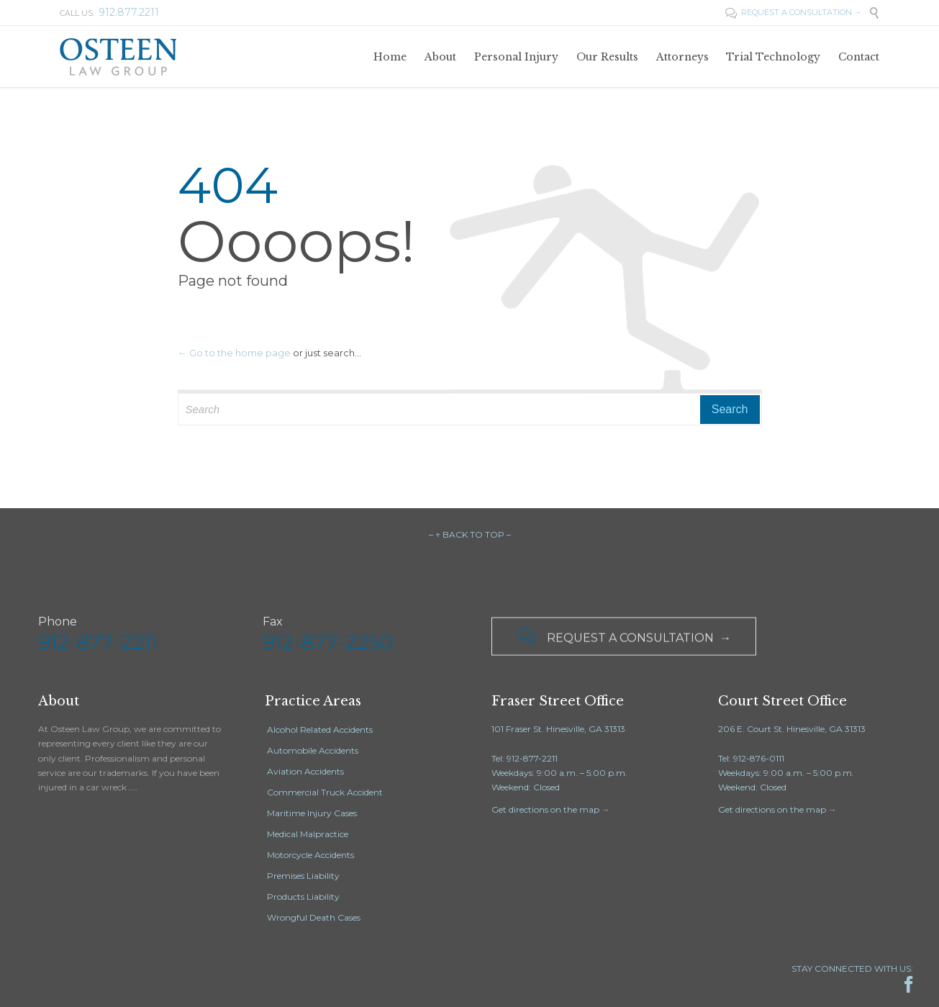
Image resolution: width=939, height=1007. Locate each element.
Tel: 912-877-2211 (524, 758)
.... (133, 787)
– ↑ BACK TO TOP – (470, 534)
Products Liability (303, 896)
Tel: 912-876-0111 (751, 758)
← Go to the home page (234, 352)
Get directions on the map (545, 809)
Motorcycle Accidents (310, 854)
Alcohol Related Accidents (320, 729)
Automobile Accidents (312, 750)
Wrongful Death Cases (313, 917)
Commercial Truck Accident (325, 792)
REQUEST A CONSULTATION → (793, 12)
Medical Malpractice (307, 833)
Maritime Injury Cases (312, 813)
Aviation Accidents (305, 771)
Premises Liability (303, 875)
